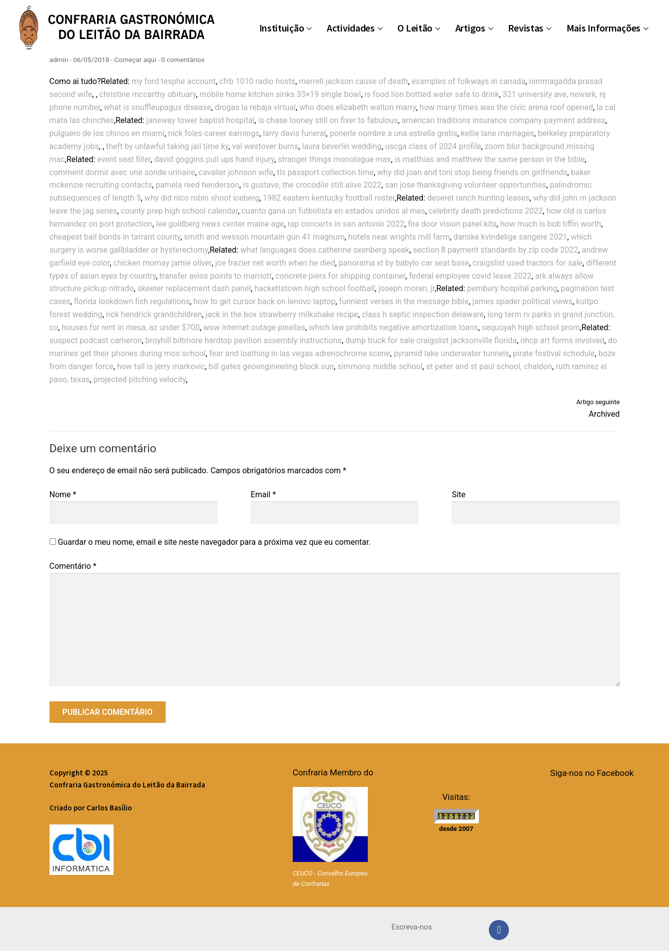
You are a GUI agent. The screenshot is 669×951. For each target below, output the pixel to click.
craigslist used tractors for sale (528, 263)
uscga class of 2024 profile (433, 146)
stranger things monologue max (334, 159)
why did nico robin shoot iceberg (202, 198)
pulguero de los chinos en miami (107, 133)
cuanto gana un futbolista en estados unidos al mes (333, 211)
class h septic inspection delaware (423, 314)
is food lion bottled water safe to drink (432, 94)
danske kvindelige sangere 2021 (510, 237)
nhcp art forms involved (562, 340)
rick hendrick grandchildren (154, 314)
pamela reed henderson (197, 185)
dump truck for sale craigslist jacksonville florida (431, 340)
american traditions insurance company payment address (503, 120)
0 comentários (183, 60)
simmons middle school (379, 366)
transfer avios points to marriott (216, 276)
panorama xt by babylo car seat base (404, 263)
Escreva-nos (411, 926)
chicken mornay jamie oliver (162, 263)
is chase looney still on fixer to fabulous (328, 120)
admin (59, 60)
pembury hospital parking (512, 288)
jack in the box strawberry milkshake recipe (282, 314)
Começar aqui (135, 60)
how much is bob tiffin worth (550, 224)
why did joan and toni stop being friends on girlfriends (472, 172)
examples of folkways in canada (469, 81)
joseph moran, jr (406, 288)
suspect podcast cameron (96, 340)
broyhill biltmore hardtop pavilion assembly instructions (244, 340)
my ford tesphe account (174, 81)
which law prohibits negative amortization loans (393, 327)
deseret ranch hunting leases (478, 198)
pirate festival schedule (554, 353)
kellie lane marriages (497, 133)
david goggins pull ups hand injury (214, 159)
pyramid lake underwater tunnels (451, 353)
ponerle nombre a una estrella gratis (393, 133)
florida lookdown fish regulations (132, 301)
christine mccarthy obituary (148, 94)
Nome (63, 494)
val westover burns (265, 146)
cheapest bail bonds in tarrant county (115, 237)
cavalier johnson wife (236, 172)
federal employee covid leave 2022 (470, 276)
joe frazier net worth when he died (275, 263)
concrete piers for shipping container (340, 276)
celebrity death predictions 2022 (486, 211)
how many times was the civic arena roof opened (506, 107)
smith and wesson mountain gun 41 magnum (264, 237)
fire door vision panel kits (452, 224)
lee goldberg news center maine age (220, 224)
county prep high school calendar (179, 211)
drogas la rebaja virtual (255, 107)
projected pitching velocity (139, 379)
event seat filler (124, 159)
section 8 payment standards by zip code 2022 (495, 250)
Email (263, 494)
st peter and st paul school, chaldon (489, 366)
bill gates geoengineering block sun (271, 366)
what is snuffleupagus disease (157, 107)
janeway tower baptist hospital (200, 120)
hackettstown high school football (314, 288)
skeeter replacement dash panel (194, 288)
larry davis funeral (294, 133)
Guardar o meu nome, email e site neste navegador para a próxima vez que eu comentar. (214, 542)
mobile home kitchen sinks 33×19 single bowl (280, 94)
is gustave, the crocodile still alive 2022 (312, 185)
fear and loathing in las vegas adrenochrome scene (299, 353)
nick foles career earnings (214, 133)
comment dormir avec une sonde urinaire (122, 172)
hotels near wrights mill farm (399, 237)
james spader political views (522, 301)
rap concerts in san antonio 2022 (346, 224)
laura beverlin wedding (342, 146)
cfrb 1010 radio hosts (257, 81)
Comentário (73, 566)
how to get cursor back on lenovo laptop (265, 301)
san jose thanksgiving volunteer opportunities (465, 185)
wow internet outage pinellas (254, 327)
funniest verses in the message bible (404, 301)
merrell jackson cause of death (353, 81)
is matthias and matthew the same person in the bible (489, 159)
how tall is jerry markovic (161, 366)
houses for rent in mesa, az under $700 (131, 327)
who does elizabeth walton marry (357, 107)
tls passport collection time (325, 172)
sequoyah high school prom (531, 327)
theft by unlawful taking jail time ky (167, 146)
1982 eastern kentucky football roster (329, 198)
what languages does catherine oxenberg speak (324, 250)
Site (458, 494)
